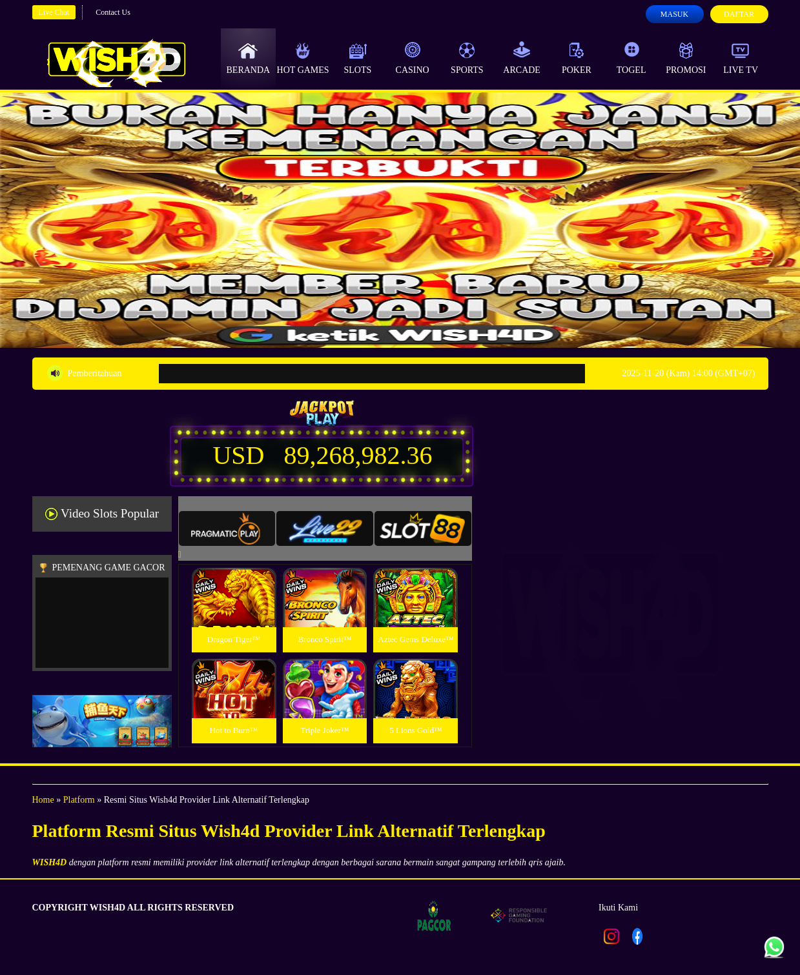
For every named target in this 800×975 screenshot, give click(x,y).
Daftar (739, 14)
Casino (412, 58)
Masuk (674, 14)
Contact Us (113, 12)
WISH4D (49, 862)
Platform (79, 800)
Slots (357, 58)
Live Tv (740, 58)
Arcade (521, 58)
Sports (467, 58)
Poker (576, 58)
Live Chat (54, 12)
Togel (631, 58)
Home (43, 800)
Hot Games (303, 58)
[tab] (227, 528)
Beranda (249, 58)
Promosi (686, 58)
